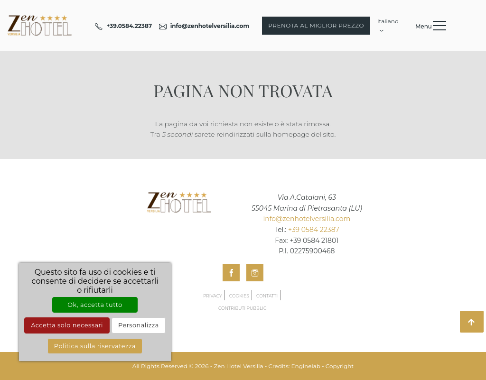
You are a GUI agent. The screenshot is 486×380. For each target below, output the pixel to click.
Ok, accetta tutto (94, 304)
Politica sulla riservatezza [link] (95, 346)
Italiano (388, 24)
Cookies (239, 295)
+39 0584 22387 (313, 229)
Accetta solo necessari (67, 325)
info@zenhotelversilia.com (306, 218)
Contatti (267, 295)
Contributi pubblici (243, 308)
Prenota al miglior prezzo (316, 25)
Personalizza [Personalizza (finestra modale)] (138, 325)
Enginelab (305, 366)
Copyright (340, 366)
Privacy (212, 295)
